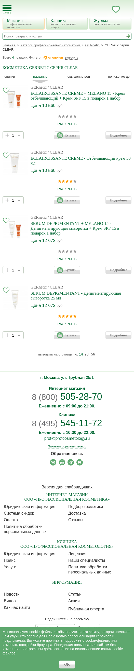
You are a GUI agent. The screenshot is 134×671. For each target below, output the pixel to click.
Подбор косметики (85, 506)
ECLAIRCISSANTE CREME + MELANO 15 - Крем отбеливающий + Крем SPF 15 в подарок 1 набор (78, 96)
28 (87, 354)
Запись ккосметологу (95, 9)
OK (67, 664)
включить (71, 57)
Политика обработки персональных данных (25, 529)
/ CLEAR (55, 87)
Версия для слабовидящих (67, 487)
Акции (74, 601)
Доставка (77, 513)
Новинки (9, 76)
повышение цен (78, 76)
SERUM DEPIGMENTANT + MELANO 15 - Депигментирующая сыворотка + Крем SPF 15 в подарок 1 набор (75, 228)
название (40, 76)
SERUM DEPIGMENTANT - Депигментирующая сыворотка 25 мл (76, 295)
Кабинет (106, 9)
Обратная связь (67, 453)
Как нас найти (17, 607)
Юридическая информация (29, 506)
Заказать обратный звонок (67, 446)
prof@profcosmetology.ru (67, 438)
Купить (70, 135)
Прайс (10, 560)
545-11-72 (67, 423)
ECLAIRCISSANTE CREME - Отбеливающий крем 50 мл (81, 161)
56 (93, 354)
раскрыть (66, 124)
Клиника (67, 23)
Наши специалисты (86, 560)
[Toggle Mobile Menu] (7, 9)
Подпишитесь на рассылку (67, 619)
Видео (10, 601)
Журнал (111, 22)
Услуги (10, 567)
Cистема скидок (19, 513)
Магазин (24, 23)
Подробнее (118, 135)
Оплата (11, 520)
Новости (12, 594)
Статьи (75, 594)
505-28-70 (67, 396)
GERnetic (39, 87)
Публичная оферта (86, 609)
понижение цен (119, 76)
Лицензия (77, 554)
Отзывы (75, 520)
